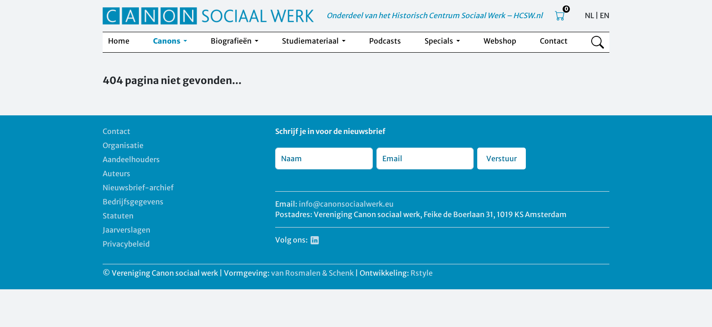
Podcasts (385, 40)
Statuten (118, 215)
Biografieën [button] (232, 40)
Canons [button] (167, 40)
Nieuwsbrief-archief (138, 187)
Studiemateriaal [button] (311, 40)
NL (589, 15)
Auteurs (116, 173)
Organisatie (123, 145)
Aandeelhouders (131, 159)
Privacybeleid (126, 243)
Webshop (500, 40)
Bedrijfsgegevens (133, 201)
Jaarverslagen (126, 229)
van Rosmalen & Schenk (312, 272)
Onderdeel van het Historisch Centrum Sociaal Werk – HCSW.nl (434, 15)
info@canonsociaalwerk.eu (346, 203)
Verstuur (501, 158)
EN (604, 15)
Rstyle (421, 272)
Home (118, 40)
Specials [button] (440, 40)
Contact (554, 40)
